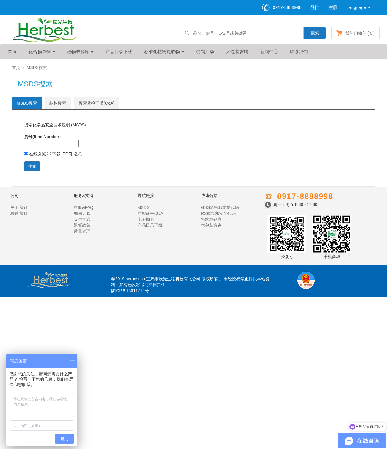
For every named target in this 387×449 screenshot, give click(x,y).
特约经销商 (211, 219)
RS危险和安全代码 (218, 213)
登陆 (314, 7)
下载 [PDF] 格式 (64, 154)
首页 (12, 51)
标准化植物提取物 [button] (164, 51)
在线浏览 (35, 154)
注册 (332, 7)
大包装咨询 (237, 51)
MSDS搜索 (27, 103)
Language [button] (358, 7)
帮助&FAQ (83, 207)
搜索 (315, 33)
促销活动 (205, 51)
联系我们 (299, 51)
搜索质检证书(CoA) (97, 103)
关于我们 (18, 207)
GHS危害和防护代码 (220, 207)
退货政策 (82, 225)
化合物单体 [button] (42, 51)
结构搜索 (57, 103)
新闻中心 (269, 51)
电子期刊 (146, 219)
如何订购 (82, 213)
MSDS (143, 207)
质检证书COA (150, 213)
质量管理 (82, 231)
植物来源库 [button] (80, 51)
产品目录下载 (118, 51)
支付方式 (82, 219)
